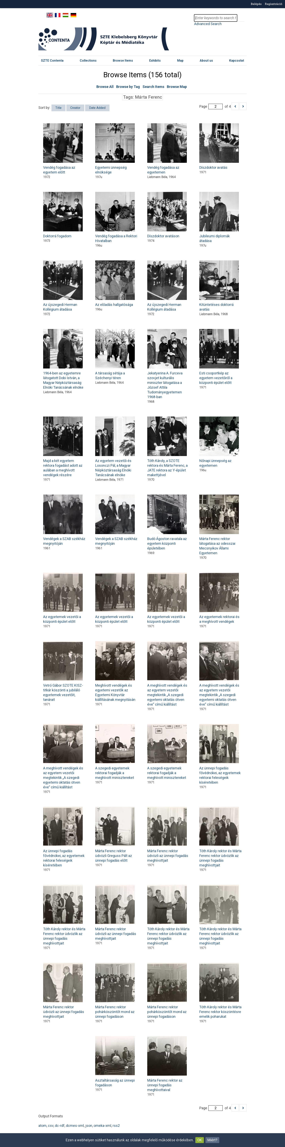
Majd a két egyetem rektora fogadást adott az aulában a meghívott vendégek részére (63, 447)
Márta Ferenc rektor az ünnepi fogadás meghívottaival (167, 1064)
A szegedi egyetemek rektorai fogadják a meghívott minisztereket (115, 752)
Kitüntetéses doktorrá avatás (219, 285)
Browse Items (123, 60)
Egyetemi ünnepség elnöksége (115, 148)
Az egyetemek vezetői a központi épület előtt (63, 598)
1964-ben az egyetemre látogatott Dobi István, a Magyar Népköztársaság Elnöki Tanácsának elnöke (63, 359)
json (88, 1125)
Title (58, 108)
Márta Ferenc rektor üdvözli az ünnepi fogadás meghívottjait (167, 834)
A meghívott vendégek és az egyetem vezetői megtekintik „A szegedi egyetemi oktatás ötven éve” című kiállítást (167, 673)
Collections (88, 60)
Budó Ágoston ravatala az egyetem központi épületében (167, 522)
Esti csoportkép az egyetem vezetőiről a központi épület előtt (219, 357)
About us (206, 60)
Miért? (212, 1140)
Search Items (153, 87)
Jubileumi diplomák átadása (219, 217)
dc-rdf (60, 1125)
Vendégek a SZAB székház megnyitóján (64, 520)
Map (180, 60)
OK (199, 1140)
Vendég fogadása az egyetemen (167, 148)
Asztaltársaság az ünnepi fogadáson (115, 1061)
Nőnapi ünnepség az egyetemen (219, 442)
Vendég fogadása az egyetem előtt (63, 148)
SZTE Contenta (52, 60)
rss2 (116, 1125)
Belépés (256, 4)
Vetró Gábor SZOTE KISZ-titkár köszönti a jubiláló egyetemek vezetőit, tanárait (63, 671)
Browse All (105, 87)
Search (240, 18)
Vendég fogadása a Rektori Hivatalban (116, 217)
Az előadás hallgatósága (115, 283)
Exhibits (155, 60)
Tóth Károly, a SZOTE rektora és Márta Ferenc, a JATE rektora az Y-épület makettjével (167, 447)
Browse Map (177, 87)
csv (50, 1125)
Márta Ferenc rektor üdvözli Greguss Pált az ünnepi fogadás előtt (115, 834)
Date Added (97, 108)
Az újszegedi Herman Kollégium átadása (63, 285)
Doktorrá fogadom (63, 215)
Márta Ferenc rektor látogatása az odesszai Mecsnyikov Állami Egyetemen (219, 525)
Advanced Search (208, 24)
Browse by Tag (128, 87)
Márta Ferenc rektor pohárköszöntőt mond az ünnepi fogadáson (115, 991)
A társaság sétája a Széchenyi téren (115, 354)
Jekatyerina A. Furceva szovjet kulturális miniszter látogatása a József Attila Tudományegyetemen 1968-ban (167, 364)
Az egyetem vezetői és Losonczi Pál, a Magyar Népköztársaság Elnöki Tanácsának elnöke (115, 447)
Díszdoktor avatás (219, 146)
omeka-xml (102, 1125)
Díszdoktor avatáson (167, 215)
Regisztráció (273, 4)
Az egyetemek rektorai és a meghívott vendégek (219, 598)
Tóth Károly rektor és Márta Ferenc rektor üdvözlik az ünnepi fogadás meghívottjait (220, 837)
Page (211, 106)
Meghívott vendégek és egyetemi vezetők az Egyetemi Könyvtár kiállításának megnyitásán (115, 671)
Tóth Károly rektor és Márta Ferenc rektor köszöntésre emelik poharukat (220, 991)
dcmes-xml (75, 1125)
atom (42, 1125)
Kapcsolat (236, 60)
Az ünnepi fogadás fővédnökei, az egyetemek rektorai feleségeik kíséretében (220, 754)
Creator (75, 108)
